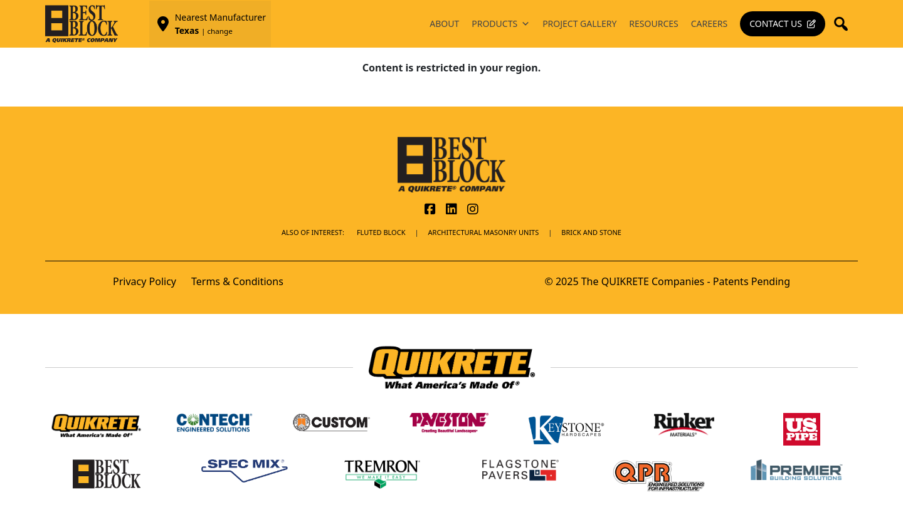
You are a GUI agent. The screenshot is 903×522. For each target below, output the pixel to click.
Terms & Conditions (237, 281)
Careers (709, 23)
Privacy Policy (144, 281)
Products (501, 23)
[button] (845, 24)
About (444, 23)
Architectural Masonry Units (483, 232)
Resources (653, 23)
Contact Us (775, 23)
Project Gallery (579, 23)
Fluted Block (381, 232)
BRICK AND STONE (591, 232)
